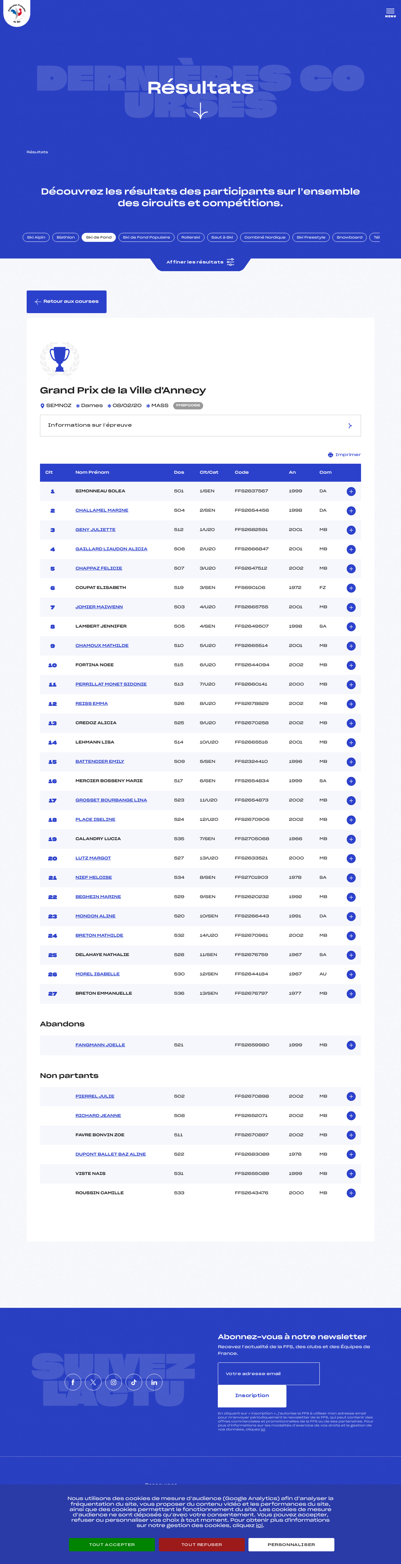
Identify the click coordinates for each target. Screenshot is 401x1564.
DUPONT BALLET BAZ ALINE (111, 1163)
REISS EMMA (92, 712)
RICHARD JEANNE (98, 1124)
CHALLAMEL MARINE (102, 519)
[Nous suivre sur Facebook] (53, 1379)
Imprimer (344, 463)
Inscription (347, 1382)
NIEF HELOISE (94, 886)
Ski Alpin (42, 244)
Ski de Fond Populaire (152, 244)
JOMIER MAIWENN (99, 616)
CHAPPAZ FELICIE (99, 577)
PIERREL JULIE (95, 1105)
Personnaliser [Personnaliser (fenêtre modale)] (291, 1545)
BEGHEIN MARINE (98, 905)
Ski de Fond (105, 244)
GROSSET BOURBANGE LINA (111, 809)
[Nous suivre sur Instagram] (113, 1379)
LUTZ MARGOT (93, 867)
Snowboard (355, 244)
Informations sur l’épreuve (200, 433)
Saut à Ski (228, 244)
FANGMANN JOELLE (100, 1054)
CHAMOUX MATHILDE (102, 654)
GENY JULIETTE (96, 538)
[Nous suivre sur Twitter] (83, 1379)
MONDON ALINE (96, 925)
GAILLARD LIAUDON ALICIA (112, 558)
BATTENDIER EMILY (100, 770)
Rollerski (196, 244)
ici (263, 1415)
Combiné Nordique (270, 244)
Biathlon (72, 244)
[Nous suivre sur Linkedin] (174, 1379)
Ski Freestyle (317, 244)
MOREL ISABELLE (98, 983)
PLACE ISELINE (96, 828)
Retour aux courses (67, 309)
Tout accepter (112, 1545)
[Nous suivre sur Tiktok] (144, 1379)
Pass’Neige (170, 1481)
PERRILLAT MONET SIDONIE (111, 693)
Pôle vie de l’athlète (292, 1481)
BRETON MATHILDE (100, 944)
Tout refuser (201, 1545)
